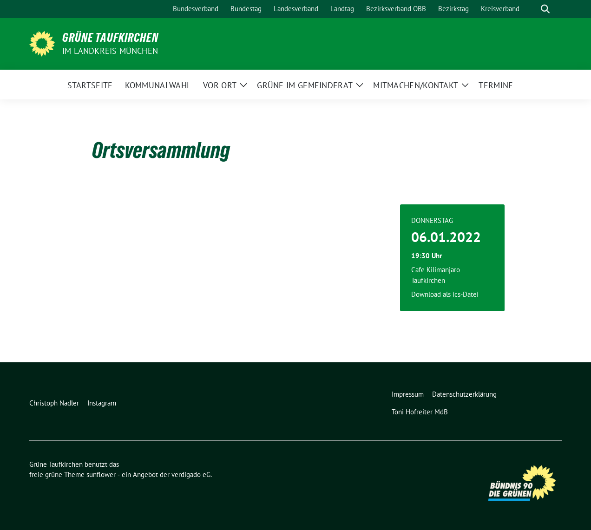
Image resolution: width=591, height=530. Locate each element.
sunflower (101, 474)
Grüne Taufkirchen (110, 38)
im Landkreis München (110, 51)
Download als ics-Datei (445, 294)
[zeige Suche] (545, 9)
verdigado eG (190, 474)
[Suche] (532, 9)
